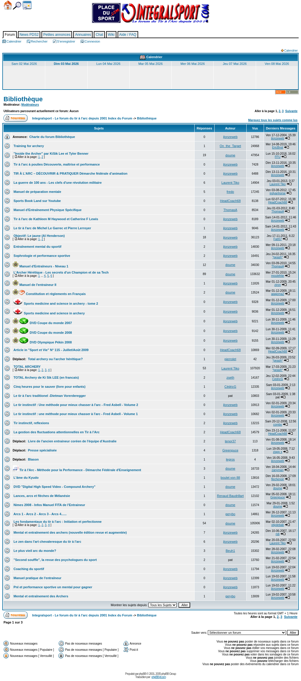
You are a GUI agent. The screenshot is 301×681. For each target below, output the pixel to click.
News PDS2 (29, 35)
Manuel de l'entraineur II (34, 284)
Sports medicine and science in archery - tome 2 (55, 303)
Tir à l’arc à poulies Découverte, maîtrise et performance (56, 164)
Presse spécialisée (42, 450)
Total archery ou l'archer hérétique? (55, 359)
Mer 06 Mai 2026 (192, 63)
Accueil (8, 5)
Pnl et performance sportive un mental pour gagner (52, 587)
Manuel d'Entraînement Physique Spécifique (47, 210)
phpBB (142, 673)
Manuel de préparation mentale (37, 191)
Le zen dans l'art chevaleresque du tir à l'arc (47, 541)
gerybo (230, 514)
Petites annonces (56, 35)
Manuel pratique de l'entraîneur (37, 578)
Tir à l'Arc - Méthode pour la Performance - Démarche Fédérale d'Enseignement (77, 470)
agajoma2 (277, 294)
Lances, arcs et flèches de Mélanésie (41, 496)
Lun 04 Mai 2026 (108, 63)
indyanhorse (277, 193)
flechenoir (277, 479)
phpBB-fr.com (158, 677)
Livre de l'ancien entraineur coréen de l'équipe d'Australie (71, 441)
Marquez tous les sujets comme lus (272, 120)
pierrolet (230, 359)
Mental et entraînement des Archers (40, 596)
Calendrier (27, 5)
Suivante (291, 111)
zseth (230, 377)
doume (230, 155)
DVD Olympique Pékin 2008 (42, 342)
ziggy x (277, 452)
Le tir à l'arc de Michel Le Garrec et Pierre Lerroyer (52, 228)
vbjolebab (277, 525)
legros (230, 459)
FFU (277, 157)
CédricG (277, 379)
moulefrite (277, 275)
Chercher (17, 6)
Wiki (111, 35)
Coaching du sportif (28, 569)
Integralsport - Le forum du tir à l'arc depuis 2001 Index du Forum (82, 118)
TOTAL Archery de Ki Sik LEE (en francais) (46, 377)
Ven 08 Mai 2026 (277, 63)
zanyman (278, 470)
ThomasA (230, 210)
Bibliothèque (23, 99)
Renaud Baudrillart (230, 496)
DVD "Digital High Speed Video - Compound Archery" (54, 486)
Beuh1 (230, 550)
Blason (33, 459)
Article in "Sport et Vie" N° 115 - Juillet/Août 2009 (50, 350)
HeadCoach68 (230, 201)
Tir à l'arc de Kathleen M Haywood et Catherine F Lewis (55, 219)
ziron (278, 284)
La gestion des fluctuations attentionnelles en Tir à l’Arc (56, 432)
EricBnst (277, 147)
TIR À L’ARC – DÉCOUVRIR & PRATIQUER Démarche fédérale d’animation (70, 173)
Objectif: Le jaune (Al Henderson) (39, 235)
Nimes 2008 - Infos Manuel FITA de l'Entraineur (49, 505)
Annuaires (83, 35)
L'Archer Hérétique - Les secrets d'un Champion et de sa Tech (61, 272)
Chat (99, 35)
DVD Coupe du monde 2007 (42, 323)
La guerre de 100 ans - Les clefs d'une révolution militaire (57, 182)
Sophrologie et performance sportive (41, 255)
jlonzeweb (230, 137)
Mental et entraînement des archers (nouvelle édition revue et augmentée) (70, 532)
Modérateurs (30, 104)
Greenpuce (230, 450)
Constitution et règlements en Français (49, 294)
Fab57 (277, 239)
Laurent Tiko (230, 182)
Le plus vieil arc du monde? (34, 550)
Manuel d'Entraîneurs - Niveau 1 (40, 266)
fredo (230, 191)
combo (277, 424)
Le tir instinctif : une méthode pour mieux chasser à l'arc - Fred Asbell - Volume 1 (75, 414)
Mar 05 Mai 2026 (150, 63)
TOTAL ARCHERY (27, 366)
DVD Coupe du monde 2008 (42, 332)
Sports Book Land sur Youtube (37, 201)
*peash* (277, 257)
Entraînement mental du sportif (37, 246)
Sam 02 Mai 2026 (24, 63)
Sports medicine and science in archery (49, 313)
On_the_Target (230, 146)
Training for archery (28, 146)
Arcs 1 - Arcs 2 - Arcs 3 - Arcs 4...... (40, 514)
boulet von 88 (230, 477)
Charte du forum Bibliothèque (52, 137)
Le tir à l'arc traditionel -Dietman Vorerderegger (49, 395)
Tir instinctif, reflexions (31, 423)
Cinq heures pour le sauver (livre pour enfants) (49, 386)
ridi (278, 534)
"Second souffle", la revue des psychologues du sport (55, 560)
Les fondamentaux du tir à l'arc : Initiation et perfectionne (57, 521)
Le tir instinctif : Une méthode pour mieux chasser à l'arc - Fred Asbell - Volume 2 (75, 405)
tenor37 (230, 441)
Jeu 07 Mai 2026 (235, 63)
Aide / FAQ (127, 35)
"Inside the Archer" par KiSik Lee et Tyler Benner (50, 153)
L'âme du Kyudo (26, 477)
